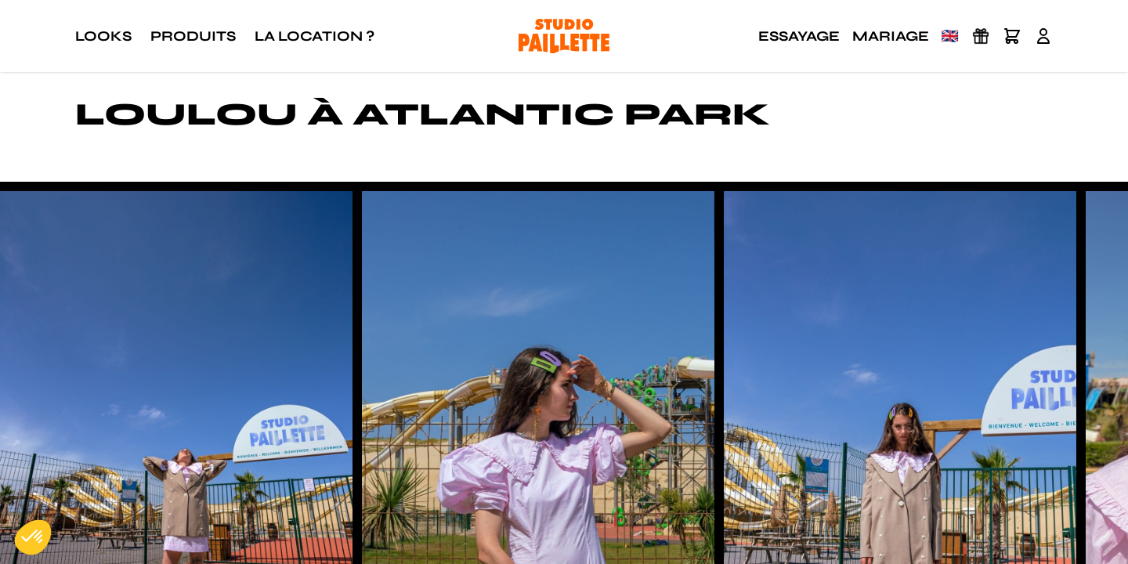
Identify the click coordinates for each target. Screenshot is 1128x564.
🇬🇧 (950, 36)
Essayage (799, 36)
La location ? (314, 36)
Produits (193, 36)
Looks (103, 36)
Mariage (890, 36)
